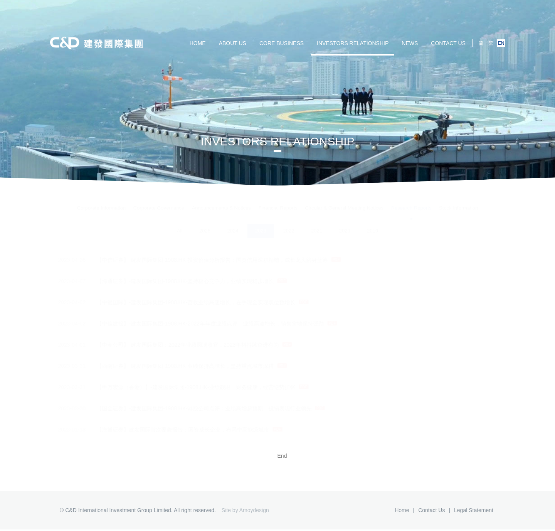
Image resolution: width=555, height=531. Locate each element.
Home (402, 510)
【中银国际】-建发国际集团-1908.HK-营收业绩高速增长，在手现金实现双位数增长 (187, 302)
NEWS (410, 43)
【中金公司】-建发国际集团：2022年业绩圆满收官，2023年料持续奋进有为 (179, 344)
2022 (288, 225)
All (179, 225)
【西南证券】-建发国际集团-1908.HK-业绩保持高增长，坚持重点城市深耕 (176, 366)
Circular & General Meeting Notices (344, 201)
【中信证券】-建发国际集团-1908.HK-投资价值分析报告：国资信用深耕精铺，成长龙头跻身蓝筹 (203, 260)
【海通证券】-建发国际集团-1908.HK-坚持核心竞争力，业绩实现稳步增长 (176, 281)
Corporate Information (101, 201)
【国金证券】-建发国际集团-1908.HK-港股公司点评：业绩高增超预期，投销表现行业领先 (195, 408)
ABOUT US (232, 43)
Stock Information (458, 201)
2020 (344, 225)
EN (501, 43)
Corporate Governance (158, 201)
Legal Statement (473, 510)
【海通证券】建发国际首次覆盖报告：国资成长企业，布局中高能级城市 (174, 429)
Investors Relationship (352, 43)
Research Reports (411, 201)
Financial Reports (278, 201)
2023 (260, 225)
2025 (204, 225)
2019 (372, 225)
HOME (198, 43)
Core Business (281, 43)
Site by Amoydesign (245, 510)
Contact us (448, 43)
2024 (232, 225)
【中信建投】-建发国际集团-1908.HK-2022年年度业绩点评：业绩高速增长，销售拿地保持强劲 (201, 323)
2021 (316, 225)
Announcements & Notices (221, 201)
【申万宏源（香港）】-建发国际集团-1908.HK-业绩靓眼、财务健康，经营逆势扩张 (187, 387)
